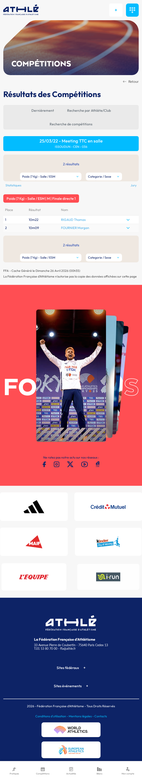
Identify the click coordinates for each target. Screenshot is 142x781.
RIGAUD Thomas (73, 220)
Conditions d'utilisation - (52, 716)
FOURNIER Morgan (75, 228)
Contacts (100, 716)
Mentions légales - (81, 716)
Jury (134, 185)
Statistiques (13, 185)
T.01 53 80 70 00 (45, 648)
